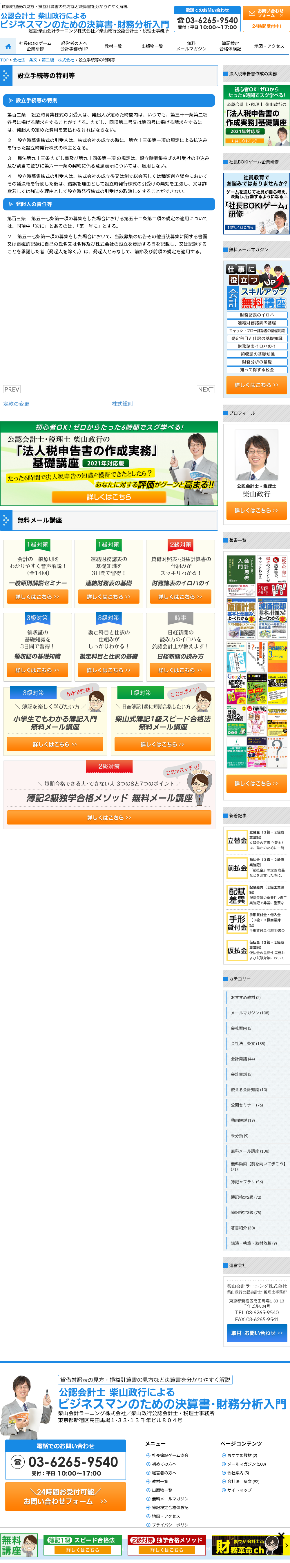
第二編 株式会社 (58, 59)
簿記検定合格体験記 (230, 46)
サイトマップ (239, 1490)
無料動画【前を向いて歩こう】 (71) (259, 1166)
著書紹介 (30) (243, 1227)
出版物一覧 (152, 46)
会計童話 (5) (242, 1074)
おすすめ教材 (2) (246, 997)
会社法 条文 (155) (248, 1043)
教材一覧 (113, 46)
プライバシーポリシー (172, 1524)
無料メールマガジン (191, 46)
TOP (4, 59)
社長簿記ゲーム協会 (170, 1455)
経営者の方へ (164, 1472)
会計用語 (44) (243, 1058)
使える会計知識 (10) (249, 1089)
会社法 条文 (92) (243, 1481)
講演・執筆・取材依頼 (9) (254, 1243)
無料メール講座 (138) (250, 1151)
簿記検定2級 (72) (246, 1197)
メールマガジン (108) (250, 1012)
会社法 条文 (25, 59)
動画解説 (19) (243, 1120)
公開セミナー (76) (247, 1104)
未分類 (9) (240, 1135)
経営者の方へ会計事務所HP (74, 46)
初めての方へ (164, 1464)
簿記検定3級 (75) (246, 1212)
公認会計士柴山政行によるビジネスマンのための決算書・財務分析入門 (84, 16)
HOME (8, 46)
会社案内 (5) (242, 1028)
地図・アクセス (269, 46)
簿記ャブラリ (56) (247, 1181)
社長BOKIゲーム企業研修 (35, 46)
